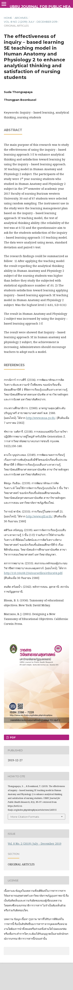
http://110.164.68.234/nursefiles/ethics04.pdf (33, 573)
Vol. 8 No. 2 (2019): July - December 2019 (30, 21)
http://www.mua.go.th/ (40, 418)
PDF (12, 737)
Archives (21, 17)
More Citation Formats (25, 816)
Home (8, 17)
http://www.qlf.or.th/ (39, 516)
